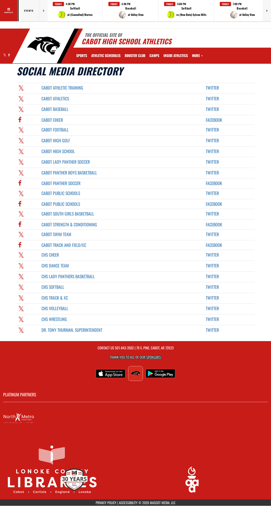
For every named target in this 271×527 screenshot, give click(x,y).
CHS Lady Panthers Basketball (68, 276)
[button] (75, 10)
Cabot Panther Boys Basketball (69, 172)
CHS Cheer (50, 255)
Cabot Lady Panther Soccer (65, 162)
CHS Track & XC (54, 298)
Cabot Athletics (55, 98)
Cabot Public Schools (60, 193)
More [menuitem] (197, 55)
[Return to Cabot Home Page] (43, 45)
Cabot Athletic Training (62, 87)
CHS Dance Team (55, 265)
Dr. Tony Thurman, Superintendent (71, 330)
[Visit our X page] (5, 55)
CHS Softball (52, 287)
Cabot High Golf (55, 140)
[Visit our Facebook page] (9, 55)
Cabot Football (55, 129)
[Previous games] (43, 10)
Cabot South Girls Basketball (67, 213)
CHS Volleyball (54, 308)
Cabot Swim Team (56, 234)
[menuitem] (106, 55)
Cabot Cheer (52, 120)
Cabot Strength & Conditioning (69, 224)
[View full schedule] (9, 10)
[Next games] (267, 10)
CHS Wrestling (54, 319)
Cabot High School (58, 151)
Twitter (212, 87)
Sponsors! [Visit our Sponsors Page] (153, 357)
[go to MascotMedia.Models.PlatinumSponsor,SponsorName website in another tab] (135, 418)
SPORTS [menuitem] (81, 55)
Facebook (214, 120)
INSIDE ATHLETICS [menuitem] (175, 55)
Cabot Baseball (54, 109)
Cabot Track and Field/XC (63, 245)
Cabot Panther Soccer (60, 183)
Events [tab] (29, 10)
